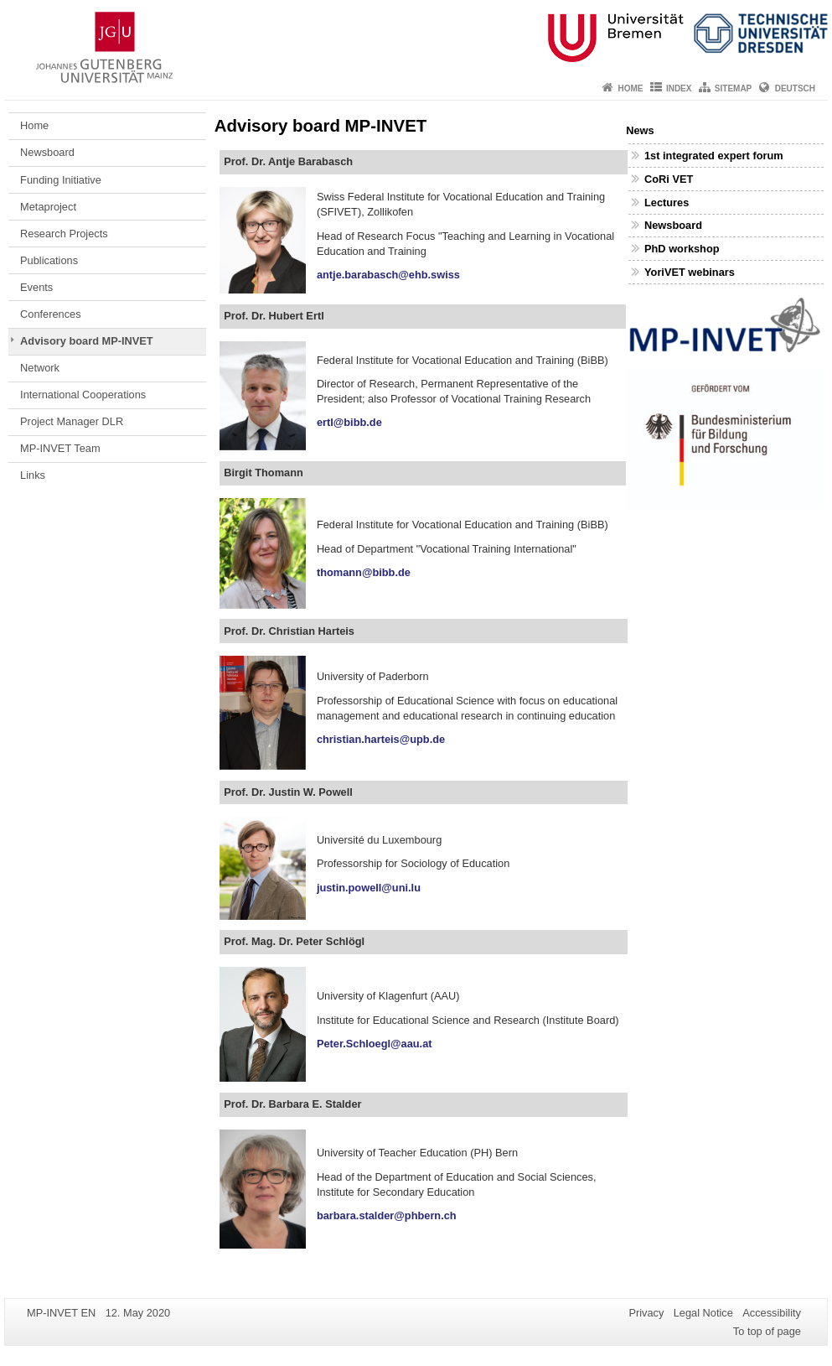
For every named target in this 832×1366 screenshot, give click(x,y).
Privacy (646, 1312)
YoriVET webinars (689, 272)
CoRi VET (668, 179)
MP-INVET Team (60, 448)
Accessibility (771, 1312)
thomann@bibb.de (364, 572)
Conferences (50, 314)
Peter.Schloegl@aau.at (374, 1043)
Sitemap (733, 88)
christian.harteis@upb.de (381, 739)
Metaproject (48, 206)
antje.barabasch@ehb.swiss (388, 274)
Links (32, 475)
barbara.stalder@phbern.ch (390, 1215)
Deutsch (795, 88)
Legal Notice (703, 1312)
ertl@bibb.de (349, 422)
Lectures (666, 202)
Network (39, 367)
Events (36, 287)
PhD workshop (682, 248)
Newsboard (47, 152)
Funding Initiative (60, 180)
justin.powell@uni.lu (371, 887)
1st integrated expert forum (713, 155)
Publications (49, 260)
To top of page (767, 1331)
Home (630, 88)
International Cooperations (83, 394)
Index (679, 88)
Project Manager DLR (71, 421)
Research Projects (64, 233)
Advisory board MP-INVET (86, 341)
